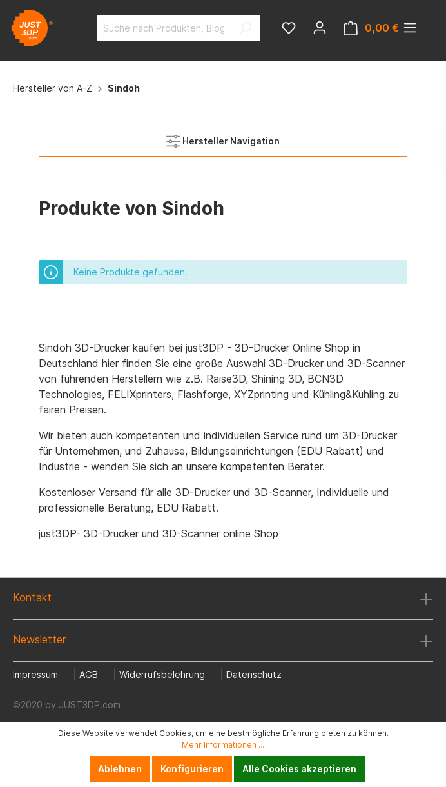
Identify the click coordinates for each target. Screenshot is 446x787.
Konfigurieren (192, 768)
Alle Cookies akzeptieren (299, 768)
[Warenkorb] (371, 28)
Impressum (35, 674)
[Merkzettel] (288, 28)
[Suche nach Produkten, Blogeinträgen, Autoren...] (164, 28)
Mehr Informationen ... (223, 745)
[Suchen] (245, 28)
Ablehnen (120, 768)
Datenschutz (254, 674)
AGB (88, 674)
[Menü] (409, 28)
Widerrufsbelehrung (162, 674)
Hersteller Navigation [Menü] (223, 138)
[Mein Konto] (319, 28)
